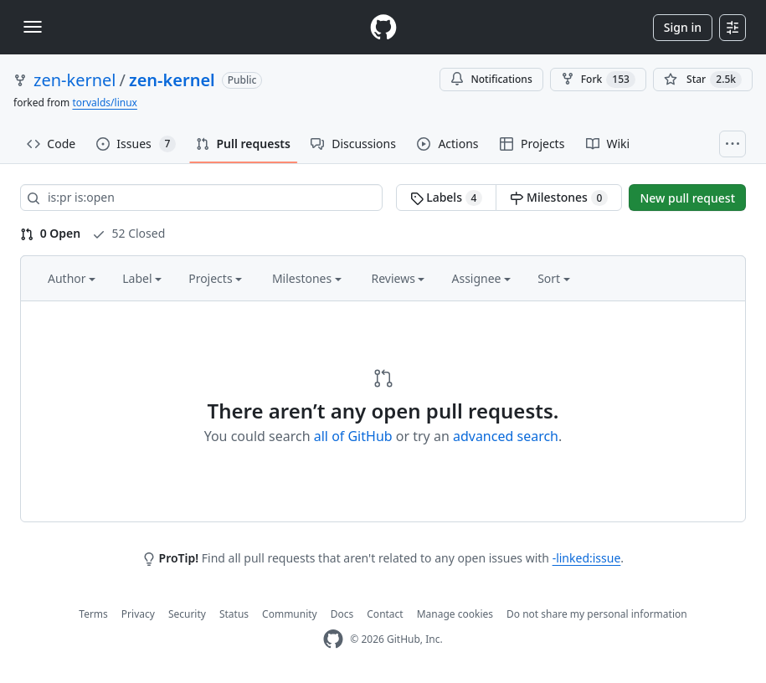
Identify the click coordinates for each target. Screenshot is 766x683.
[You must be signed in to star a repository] (703, 79)
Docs (342, 614)
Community (289, 614)
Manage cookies (455, 614)
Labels (446, 197)
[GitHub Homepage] (333, 639)
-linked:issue (587, 558)
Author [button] (71, 278)
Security (187, 614)
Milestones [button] (307, 278)
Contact (385, 614)
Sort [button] (553, 278)
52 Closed (128, 233)
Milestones (559, 197)
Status (234, 614)
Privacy (138, 614)
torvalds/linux (104, 102)
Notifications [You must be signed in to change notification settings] (491, 79)
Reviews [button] (397, 278)
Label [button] (142, 278)
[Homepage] (383, 27)
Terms (93, 614)
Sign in (683, 27)
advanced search (505, 436)
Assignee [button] (481, 278)
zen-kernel (74, 80)
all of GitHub (353, 436)
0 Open (50, 233)
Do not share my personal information (596, 614)
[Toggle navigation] (32, 26)
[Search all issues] (201, 197)
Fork (598, 79)
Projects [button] (215, 278)
